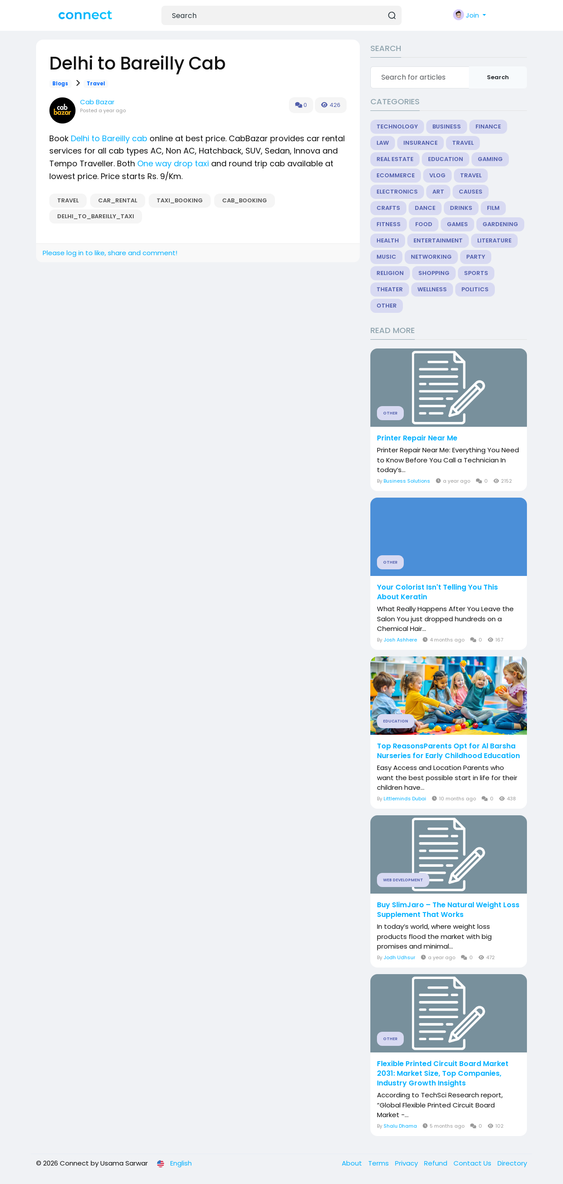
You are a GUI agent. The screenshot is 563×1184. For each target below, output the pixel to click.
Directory (512, 1163)
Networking (431, 257)
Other (387, 305)
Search (498, 77)
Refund (436, 1163)
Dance (425, 208)
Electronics (397, 191)
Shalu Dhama (400, 1125)
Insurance (420, 143)
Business (446, 126)
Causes (471, 191)
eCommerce (396, 175)
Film (493, 208)
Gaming (490, 159)
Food (423, 224)
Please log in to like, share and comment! (110, 252)
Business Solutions (407, 480)
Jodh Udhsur (399, 957)
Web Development (403, 880)
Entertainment (438, 240)
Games (457, 224)
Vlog (437, 175)
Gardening (500, 224)
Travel (96, 83)
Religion (390, 273)
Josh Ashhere (400, 639)
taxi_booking (180, 200)
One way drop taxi (173, 163)
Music (386, 257)
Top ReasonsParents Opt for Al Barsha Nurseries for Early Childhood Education (448, 751)
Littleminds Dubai (405, 798)
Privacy (407, 1163)
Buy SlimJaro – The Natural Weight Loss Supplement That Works (448, 910)
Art (438, 191)
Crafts (388, 208)
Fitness (389, 224)
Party (475, 257)
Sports (476, 273)
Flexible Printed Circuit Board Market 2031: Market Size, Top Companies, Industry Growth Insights (442, 1073)
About (353, 1163)
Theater (390, 289)
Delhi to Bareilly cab (109, 138)
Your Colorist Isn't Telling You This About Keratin (437, 592)
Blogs (60, 83)
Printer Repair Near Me (417, 438)
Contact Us (473, 1163)
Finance (488, 126)
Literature (494, 240)
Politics (475, 289)
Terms (379, 1163)
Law (383, 143)
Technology (397, 126)
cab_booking (244, 200)
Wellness (432, 289)
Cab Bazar (97, 101)
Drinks (461, 208)
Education (445, 159)
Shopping (434, 273)
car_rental (117, 200)
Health (388, 240)
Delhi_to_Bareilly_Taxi (95, 216)
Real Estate (395, 159)
